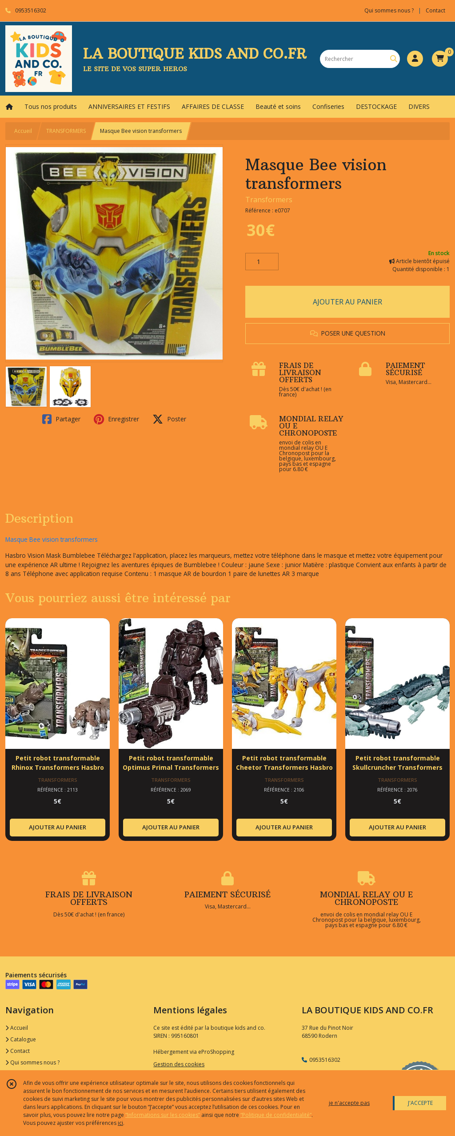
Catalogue (20, 1039)
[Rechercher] (393, 59)
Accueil (23, 131)
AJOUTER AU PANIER (347, 302)
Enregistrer (116, 419)
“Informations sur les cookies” (162, 1115)
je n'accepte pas (349, 1103)
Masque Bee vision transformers (51, 539)
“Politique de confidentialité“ (275, 1115)
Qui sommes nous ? (32, 1062)
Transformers (268, 199)
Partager (61, 419)
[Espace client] (415, 58)
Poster (169, 419)
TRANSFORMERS (66, 131)
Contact (435, 10)
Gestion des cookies (178, 1064)
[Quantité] (262, 262)
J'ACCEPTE (420, 1103)
